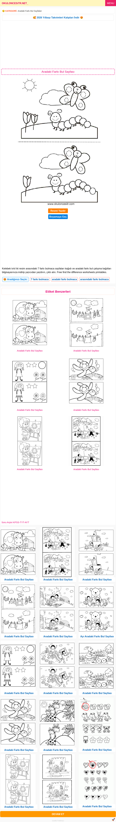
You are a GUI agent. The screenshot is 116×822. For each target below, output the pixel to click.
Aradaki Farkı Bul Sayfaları (30, 11)
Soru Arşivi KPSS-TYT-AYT (15, 522)
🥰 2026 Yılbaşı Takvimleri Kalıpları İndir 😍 (58, 17)
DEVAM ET (58, 814)
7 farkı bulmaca (40, 279)
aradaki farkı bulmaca (64, 279)
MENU (110, 3)
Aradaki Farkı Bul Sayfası (30, 350)
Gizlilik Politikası (58, 821)
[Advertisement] (58, 44)
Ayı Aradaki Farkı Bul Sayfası (97, 636)
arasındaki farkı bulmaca (94, 279)
